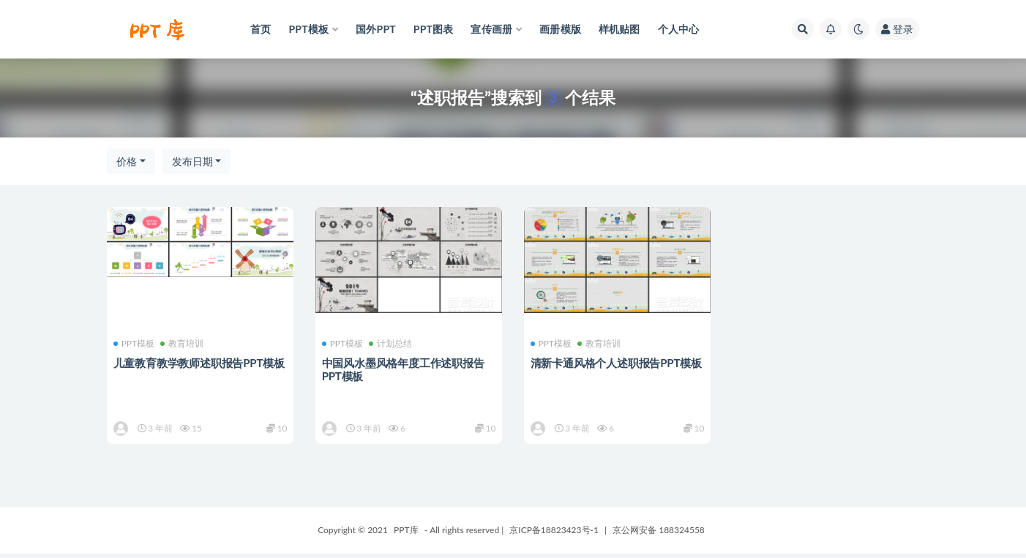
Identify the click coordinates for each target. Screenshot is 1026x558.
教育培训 (183, 344)
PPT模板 (135, 344)
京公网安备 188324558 (659, 534)
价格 (126, 161)
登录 (897, 29)
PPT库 (406, 534)
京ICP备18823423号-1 (554, 534)
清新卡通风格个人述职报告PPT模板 (617, 362)
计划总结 (391, 344)
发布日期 (192, 161)
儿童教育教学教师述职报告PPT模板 (199, 362)
